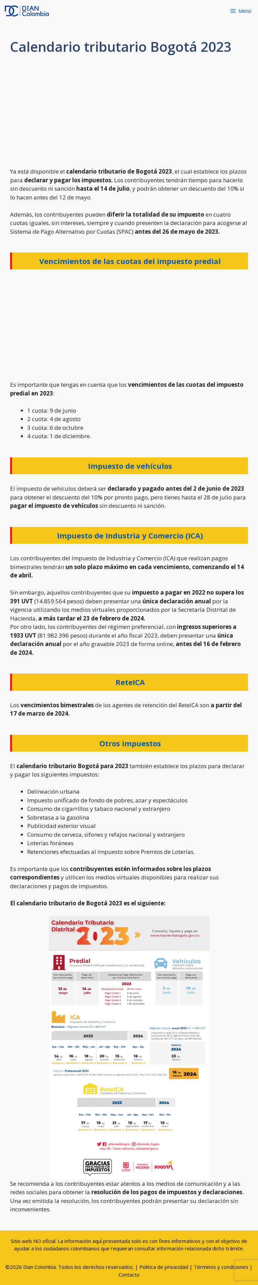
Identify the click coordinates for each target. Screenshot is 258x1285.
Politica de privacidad (163, 1266)
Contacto (129, 1274)
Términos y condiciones (221, 1266)
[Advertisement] (129, 113)
